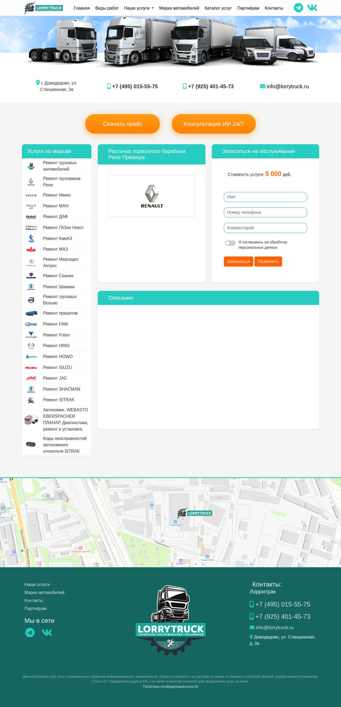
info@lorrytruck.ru (284, 86)
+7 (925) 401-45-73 (208, 86)
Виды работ (107, 8)
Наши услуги (37, 584)
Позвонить (268, 261)
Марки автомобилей (179, 8)
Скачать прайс (122, 123)
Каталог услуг (218, 8)
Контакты (273, 8)
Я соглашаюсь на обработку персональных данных (256, 245)
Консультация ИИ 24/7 (214, 123)
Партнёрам (248, 8)
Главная (82, 8)
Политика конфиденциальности (170, 686)
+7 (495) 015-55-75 (132, 86)
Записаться (238, 261)
